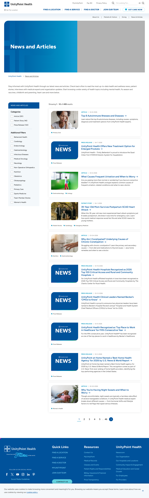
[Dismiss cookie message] (143, 491)
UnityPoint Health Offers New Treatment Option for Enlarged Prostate (108, 147)
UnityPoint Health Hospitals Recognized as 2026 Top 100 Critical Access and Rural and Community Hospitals (107, 272)
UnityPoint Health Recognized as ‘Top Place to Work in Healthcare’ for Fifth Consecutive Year (108, 328)
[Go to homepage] (18, 4)
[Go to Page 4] (95, 419)
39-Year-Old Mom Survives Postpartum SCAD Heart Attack (108, 208)
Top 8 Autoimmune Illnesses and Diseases (102, 115)
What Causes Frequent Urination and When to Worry (108, 176)
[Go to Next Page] (111, 419)
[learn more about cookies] (32, 492)
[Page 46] (106, 419)
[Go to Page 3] (89, 419)
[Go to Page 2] (84, 419)
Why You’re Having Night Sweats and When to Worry (105, 391)
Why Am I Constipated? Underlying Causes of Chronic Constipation (104, 240)
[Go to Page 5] (100, 419)
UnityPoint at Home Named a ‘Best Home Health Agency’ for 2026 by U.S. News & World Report (106, 359)
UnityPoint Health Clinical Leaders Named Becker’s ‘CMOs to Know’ (107, 298)
